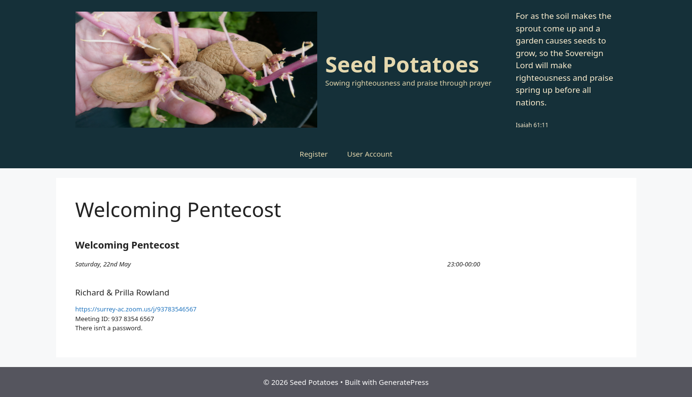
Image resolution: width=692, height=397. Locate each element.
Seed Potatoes (402, 64)
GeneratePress (403, 382)
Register (314, 154)
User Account (370, 154)
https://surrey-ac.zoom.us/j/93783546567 (136, 309)
